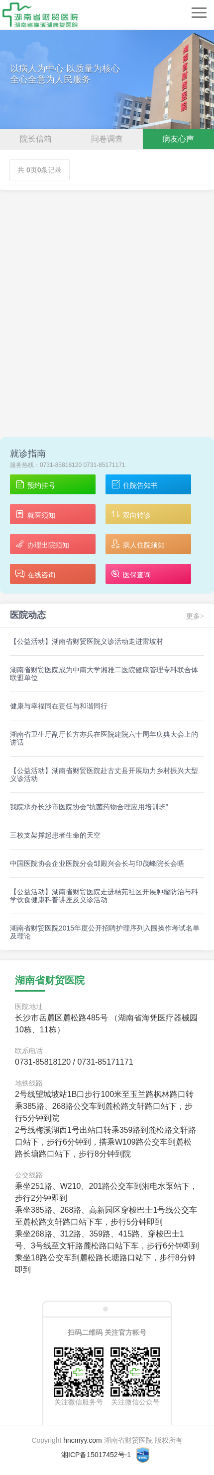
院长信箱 (36, 139)
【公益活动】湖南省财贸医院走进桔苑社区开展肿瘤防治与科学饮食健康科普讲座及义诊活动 (104, 896)
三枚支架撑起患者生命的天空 (55, 835)
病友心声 (178, 139)
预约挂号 (35, 485)
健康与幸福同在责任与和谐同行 (58, 706)
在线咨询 (35, 574)
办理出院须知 (42, 545)
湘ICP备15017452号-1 (96, 1455)
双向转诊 (130, 515)
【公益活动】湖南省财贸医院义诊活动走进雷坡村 (86, 641)
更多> (195, 616)
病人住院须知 (137, 545)
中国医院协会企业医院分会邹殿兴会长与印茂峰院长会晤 (97, 863)
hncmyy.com (82, 1440)
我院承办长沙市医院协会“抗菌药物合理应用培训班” (89, 807)
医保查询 (130, 574)
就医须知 (35, 515)
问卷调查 (107, 139)
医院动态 (28, 615)
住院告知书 (134, 485)
